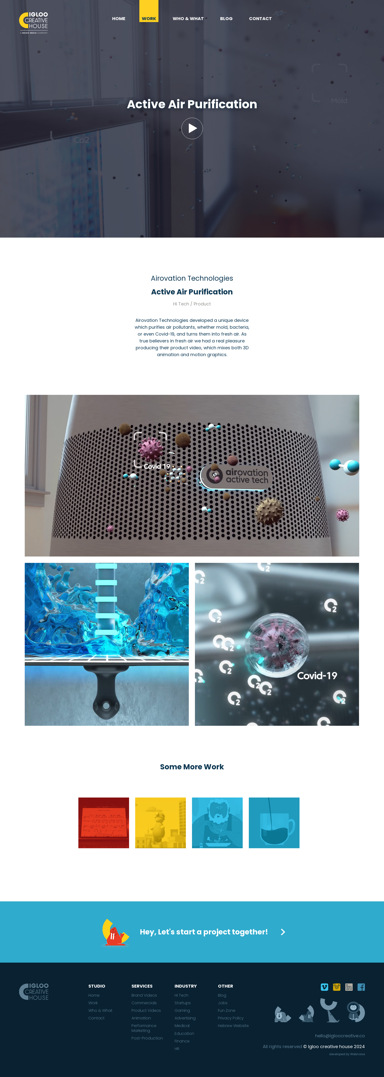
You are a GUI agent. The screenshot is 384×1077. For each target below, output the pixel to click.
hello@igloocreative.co (340, 1036)
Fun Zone (226, 1010)
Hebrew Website (233, 1025)
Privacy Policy (231, 1018)
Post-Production (147, 1038)
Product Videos (146, 1010)
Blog (226, 19)
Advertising (185, 1018)
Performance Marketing (144, 1028)
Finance (182, 1041)
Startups (183, 1003)
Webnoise (357, 1054)
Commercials (144, 1003)
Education (184, 1033)
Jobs (223, 1003)
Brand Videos (144, 995)
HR (177, 1048)
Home (118, 19)
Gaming (182, 1010)
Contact (260, 19)
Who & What (188, 19)
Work (149, 19)
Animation (141, 1018)
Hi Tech (181, 995)
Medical (182, 1025)
